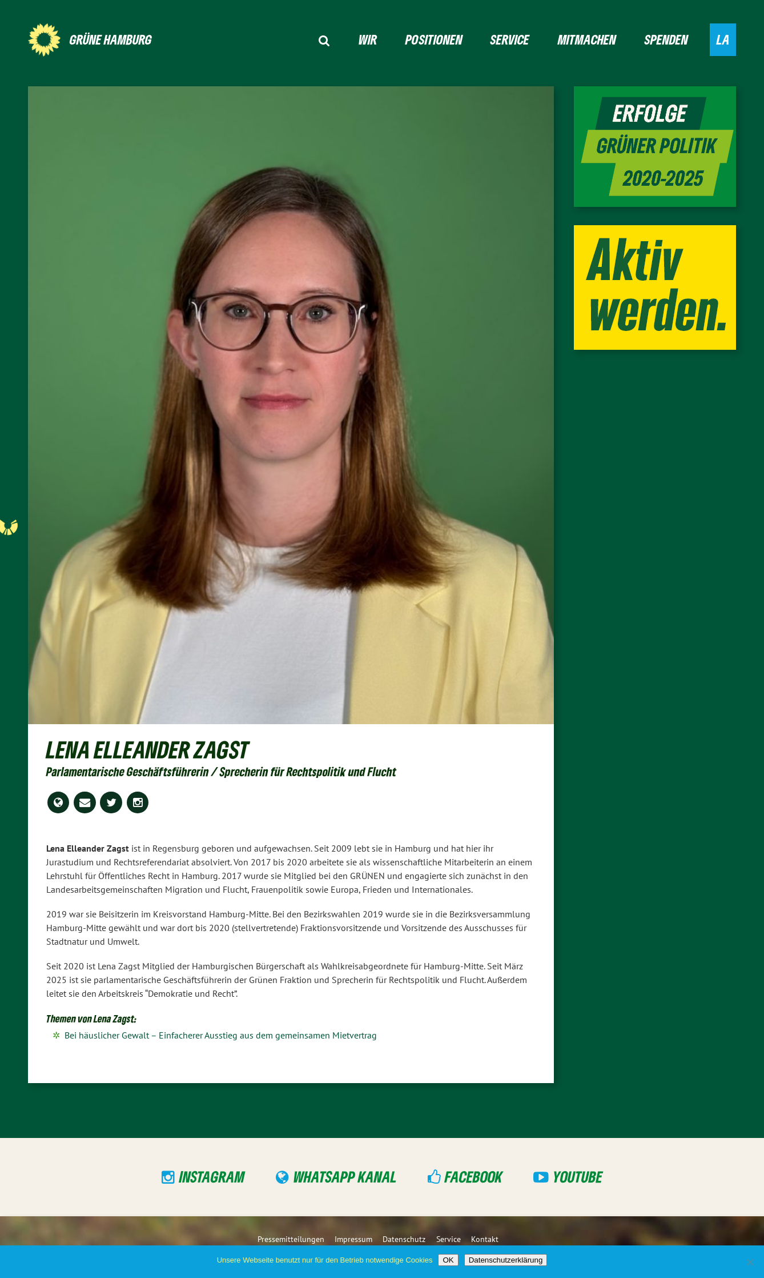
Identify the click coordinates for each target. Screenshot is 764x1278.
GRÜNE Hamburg (111, 39)
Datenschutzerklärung (506, 1260)
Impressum (353, 1238)
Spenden (666, 39)
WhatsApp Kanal (345, 1176)
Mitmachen (587, 39)
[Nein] (749, 1262)
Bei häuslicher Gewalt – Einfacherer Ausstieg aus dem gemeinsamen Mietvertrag (221, 1035)
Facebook (473, 1176)
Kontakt (484, 1238)
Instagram (212, 1176)
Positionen (434, 39)
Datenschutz (404, 1238)
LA (723, 39)
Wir (368, 39)
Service (509, 39)
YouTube (577, 1176)
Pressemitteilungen (291, 1238)
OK (448, 1260)
